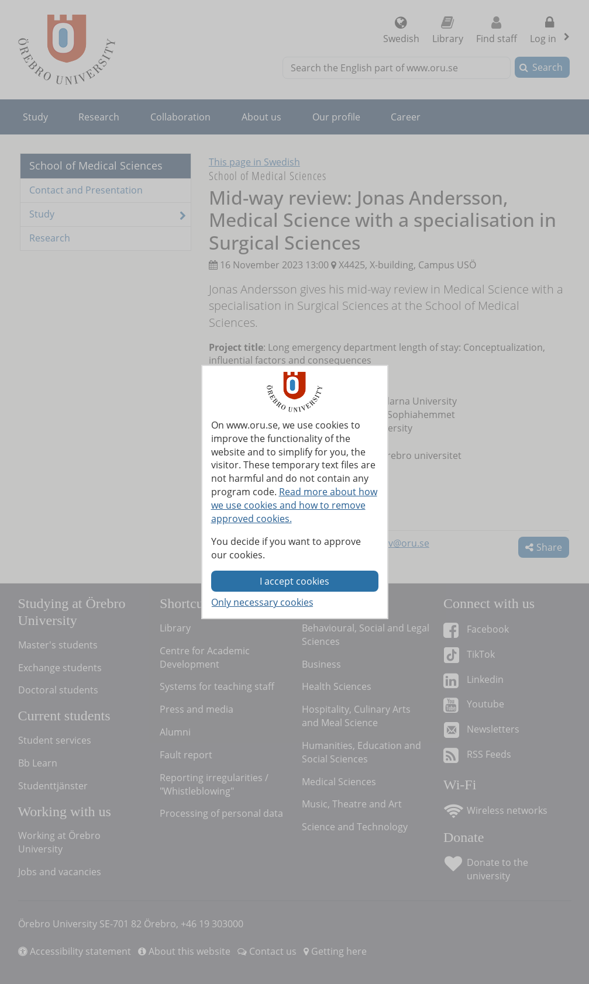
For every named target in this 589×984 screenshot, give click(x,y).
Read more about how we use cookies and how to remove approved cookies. (294, 505)
